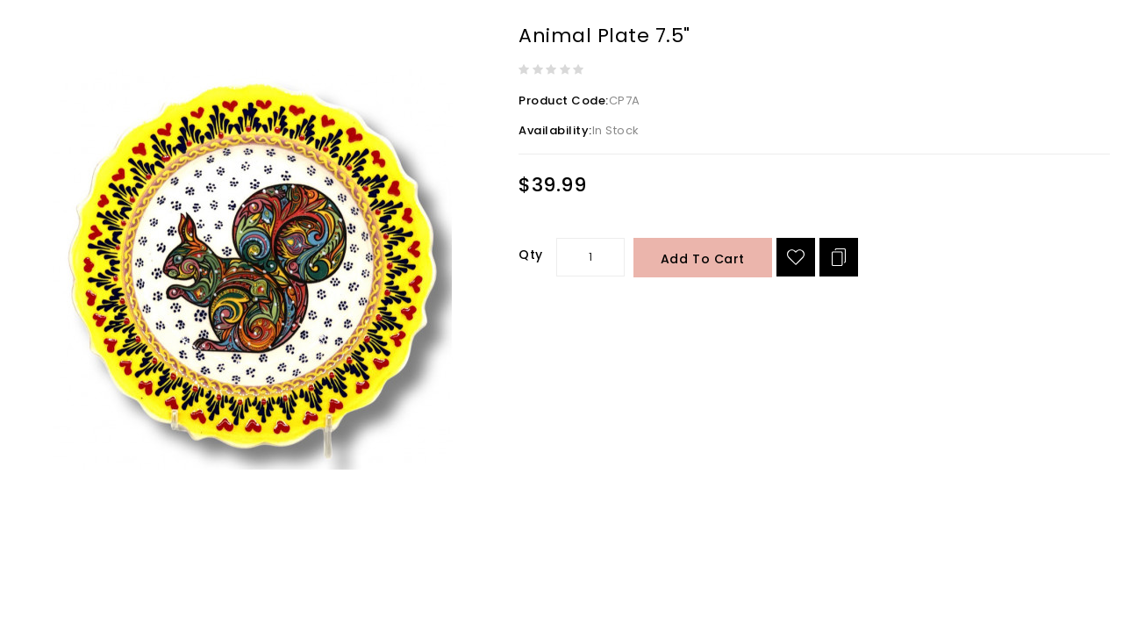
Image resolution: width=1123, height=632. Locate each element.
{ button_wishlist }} (795, 257)
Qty (531, 254)
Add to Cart (703, 259)
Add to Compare (838, 257)
